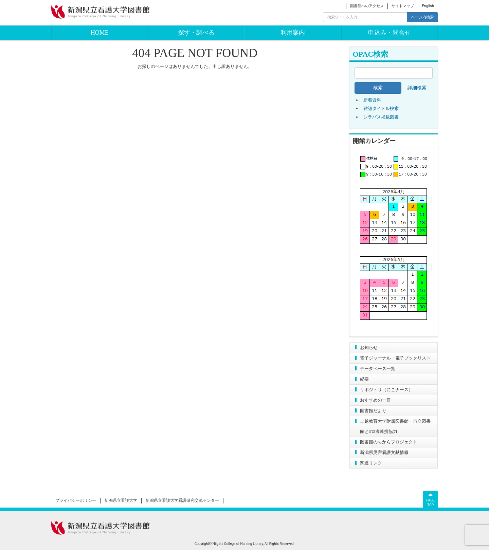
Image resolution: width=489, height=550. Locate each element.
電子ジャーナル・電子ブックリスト (395, 358)
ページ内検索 (422, 17)
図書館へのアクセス (367, 6)
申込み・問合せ (389, 32)
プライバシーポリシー (75, 500)
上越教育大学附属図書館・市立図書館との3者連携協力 (395, 426)
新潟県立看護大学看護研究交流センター (182, 500)
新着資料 (372, 100)
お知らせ (369, 347)
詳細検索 (417, 87)
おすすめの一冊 (375, 400)
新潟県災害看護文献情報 (384, 452)
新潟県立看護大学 (121, 500)
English (428, 6)
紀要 (364, 379)
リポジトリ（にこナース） (386, 389)
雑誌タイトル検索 (381, 108)
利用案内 (292, 32)
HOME (100, 32)
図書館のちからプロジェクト (388, 441)
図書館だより (373, 410)
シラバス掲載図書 (381, 117)
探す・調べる (196, 32)
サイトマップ (403, 6)
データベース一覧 (377, 368)
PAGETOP (430, 499)
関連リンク (371, 462)
